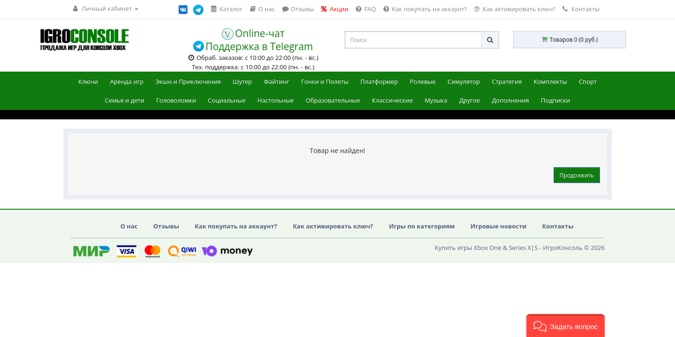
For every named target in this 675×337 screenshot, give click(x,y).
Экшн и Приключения (188, 81)
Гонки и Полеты (324, 81)
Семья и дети (124, 100)
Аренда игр (127, 81)
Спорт (588, 81)
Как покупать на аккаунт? (236, 226)
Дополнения (510, 100)
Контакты (581, 9)
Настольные (275, 100)
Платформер (379, 81)
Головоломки (176, 100)
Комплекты (550, 81)
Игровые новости (499, 226)
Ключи (88, 81)
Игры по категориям (422, 226)
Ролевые (422, 81)
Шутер (242, 81)
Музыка (436, 100)
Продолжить (577, 175)
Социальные (227, 100)
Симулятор (464, 81)
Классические (392, 100)
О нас (129, 226)
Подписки (555, 100)
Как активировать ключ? (333, 226)
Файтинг (276, 81)
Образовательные (333, 100)
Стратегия (507, 81)
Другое (469, 100)
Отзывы (166, 226)
